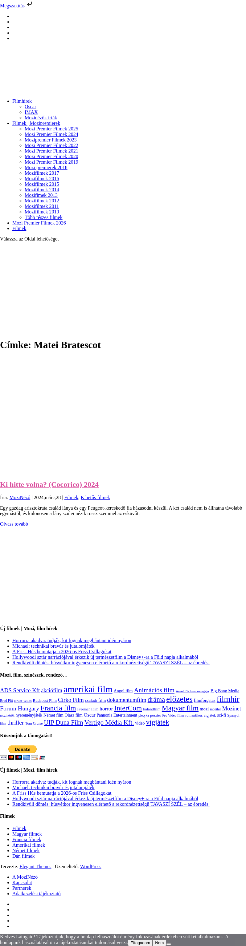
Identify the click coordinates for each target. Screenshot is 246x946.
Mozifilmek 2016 (42, 178)
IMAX (31, 112)
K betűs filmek (95, 497)
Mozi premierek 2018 (46, 167)
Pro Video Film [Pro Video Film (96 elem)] (173, 715)
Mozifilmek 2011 (42, 206)
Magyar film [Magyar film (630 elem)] (180, 708)
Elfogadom (140, 942)
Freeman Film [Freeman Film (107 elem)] (88, 709)
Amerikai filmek (28, 845)
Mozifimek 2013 (41, 195)
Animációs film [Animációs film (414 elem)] (154, 690)
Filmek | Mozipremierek (36, 123)
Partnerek (21, 888)
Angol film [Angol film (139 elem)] (123, 691)
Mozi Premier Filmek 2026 (39, 222)
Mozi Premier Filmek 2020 (51, 156)
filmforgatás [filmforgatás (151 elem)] (204, 700)
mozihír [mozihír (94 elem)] (215, 709)
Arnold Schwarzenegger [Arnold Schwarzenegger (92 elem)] (192, 691)
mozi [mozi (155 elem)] (204, 708)
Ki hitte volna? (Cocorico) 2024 (49, 484)
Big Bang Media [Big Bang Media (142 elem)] (225, 690)
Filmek (19, 228)
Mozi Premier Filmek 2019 (51, 162)
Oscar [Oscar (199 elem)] (90, 715)
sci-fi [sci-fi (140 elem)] (221, 715)
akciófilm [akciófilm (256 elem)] (51, 690)
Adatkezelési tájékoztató (36, 893)
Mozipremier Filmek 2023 (51, 139)
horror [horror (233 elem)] (106, 709)
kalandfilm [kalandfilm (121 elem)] (152, 709)
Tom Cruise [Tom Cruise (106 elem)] (34, 723)
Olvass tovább (14, 524)
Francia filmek (26, 839)
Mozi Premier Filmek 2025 (51, 128)
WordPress (90, 866)
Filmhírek (22, 101)
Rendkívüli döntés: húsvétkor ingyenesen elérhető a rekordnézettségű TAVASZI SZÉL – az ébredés (111, 662)
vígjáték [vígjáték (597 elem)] (157, 722)
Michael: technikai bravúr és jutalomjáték (53, 646)
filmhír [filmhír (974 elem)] (228, 699)
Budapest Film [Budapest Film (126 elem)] (45, 700)
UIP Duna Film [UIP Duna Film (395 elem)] (63, 722)
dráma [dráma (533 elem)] (156, 699)
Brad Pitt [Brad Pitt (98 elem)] (6, 701)
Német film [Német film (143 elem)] (53, 715)
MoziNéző (20, 497)
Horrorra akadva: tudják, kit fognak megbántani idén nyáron (71, 640)
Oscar (30, 106)
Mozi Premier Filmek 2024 (51, 134)
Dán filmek (23, 856)
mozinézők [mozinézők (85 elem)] (7, 715)
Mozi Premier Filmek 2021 (51, 150)
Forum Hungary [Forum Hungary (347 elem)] (19, 708)
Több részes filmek (44, 217)
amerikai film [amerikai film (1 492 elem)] (88, 689)
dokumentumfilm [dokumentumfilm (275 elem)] (126, 700)
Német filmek (25, 850)
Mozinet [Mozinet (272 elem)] (231, 709)
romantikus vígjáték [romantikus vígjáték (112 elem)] (200, 715)
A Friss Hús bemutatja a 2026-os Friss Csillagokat (61, 651)
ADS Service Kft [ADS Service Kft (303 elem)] (20, 690)
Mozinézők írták (41, 117)
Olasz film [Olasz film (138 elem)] (74, 715)
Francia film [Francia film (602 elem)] (58, 708)
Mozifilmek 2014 (42, 189)
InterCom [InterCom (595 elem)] (128, 708)
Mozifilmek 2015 (42, 184)
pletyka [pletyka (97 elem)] (143, 715)
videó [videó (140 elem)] (140, 723)
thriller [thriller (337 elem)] (15, 722)
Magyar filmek (27, 834)
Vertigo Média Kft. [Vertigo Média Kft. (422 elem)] (109, 722)
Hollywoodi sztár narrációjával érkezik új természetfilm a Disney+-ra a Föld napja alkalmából (105, 657)
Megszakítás (16, 5)
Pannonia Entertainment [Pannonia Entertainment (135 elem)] (116, 715)
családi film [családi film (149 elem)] (95, 700)
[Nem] (168, 944)
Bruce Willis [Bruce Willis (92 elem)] (23, 700)
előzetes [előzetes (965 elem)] (179, 699)
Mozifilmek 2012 (42, 200)
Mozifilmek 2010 (42, 211)
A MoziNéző (25, 877)
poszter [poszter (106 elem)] (155, 715)
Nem (159, 942)
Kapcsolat (22, 882)
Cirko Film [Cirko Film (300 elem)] (71, 700)
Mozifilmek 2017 (42, 173)
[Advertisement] (123, 290)
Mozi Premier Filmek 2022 (51, 145)
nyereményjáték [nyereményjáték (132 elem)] (29, 715)
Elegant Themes (35, 866)
